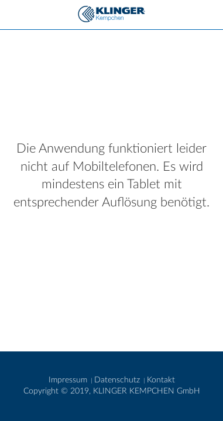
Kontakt (161, 380)
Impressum (69, 380)
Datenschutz (118, 380)
